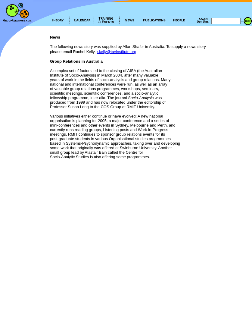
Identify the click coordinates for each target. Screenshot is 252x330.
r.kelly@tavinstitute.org (116, 51)
